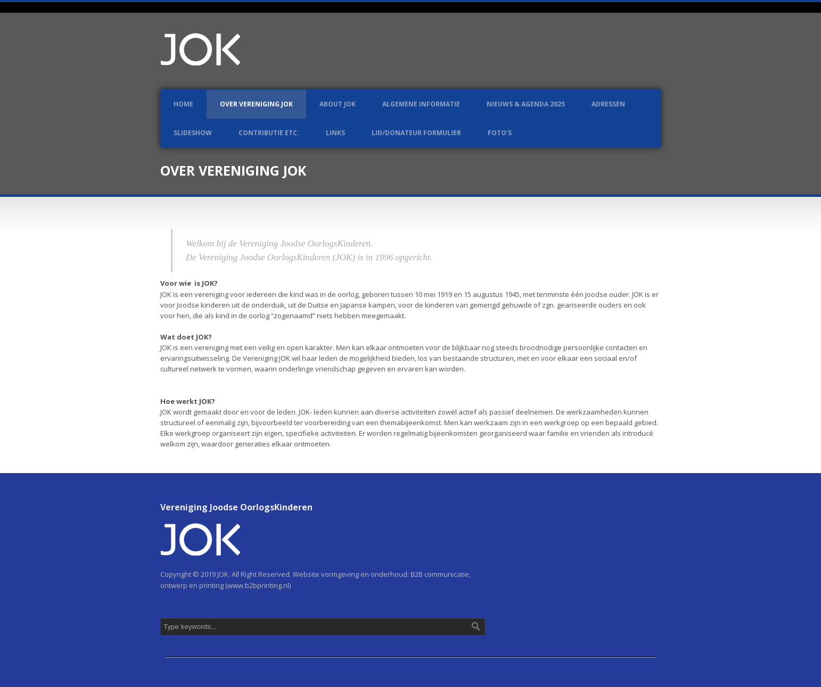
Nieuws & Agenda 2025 (526, 104)
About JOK (337, 104)
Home (183, 104)
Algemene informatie (421, 104)
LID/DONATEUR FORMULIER (416, 132)
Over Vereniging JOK (256, 104)
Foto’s (500, 132)
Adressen (608, 104)
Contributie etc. (269, 132)
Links (335, 132)
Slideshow (193, 132)
